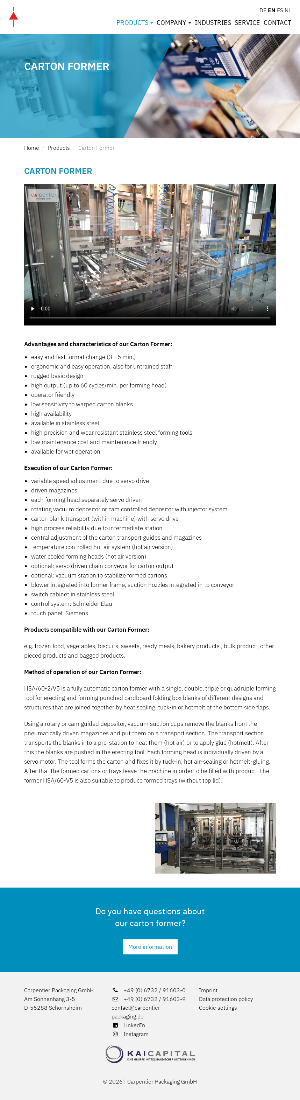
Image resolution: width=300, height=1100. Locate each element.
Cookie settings (218, 1007)
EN (272, 10)
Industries (213, 22)
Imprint (208, 990)
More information (150, 946)
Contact (277, 22)
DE (262, 10)
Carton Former (96, 147)
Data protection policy (226, 998)
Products (134, 22)
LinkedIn (128, 1025)
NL (288, 10)
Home (31, 147)
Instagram (130, 1033)
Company (174, 22)
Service (247, 22)
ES (280, 10)
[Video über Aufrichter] (150, 254)
